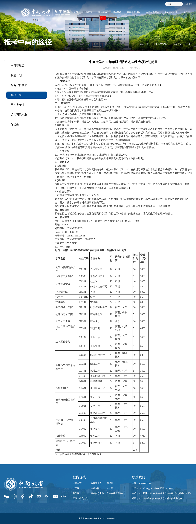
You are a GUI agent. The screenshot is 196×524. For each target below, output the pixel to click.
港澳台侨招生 (152, 12)
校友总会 (111, 488)
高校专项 (177, 44)
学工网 (76, 488)
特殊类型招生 (133, 12)
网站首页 (144, 44)
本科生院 (95, 488)
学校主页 (189, 4)
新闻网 (76, 493)
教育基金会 (96, 483)
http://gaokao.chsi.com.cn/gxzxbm (141, 107)
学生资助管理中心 (115, 493)
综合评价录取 (19, 85)
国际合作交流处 (80, 498)
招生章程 (117, 12)
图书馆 (110, 483)
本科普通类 (17, 65)
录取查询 (187, 12)
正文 (188, 44)
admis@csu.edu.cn (76, 235)
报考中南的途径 (161, 44)
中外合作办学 (171, 12)
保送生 (15, 124)
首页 (76, 12)
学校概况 (88, 12)
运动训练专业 (19, 114)
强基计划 (16, 75)
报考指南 (102, 12)
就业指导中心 (97, 493)
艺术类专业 (17, 104)
